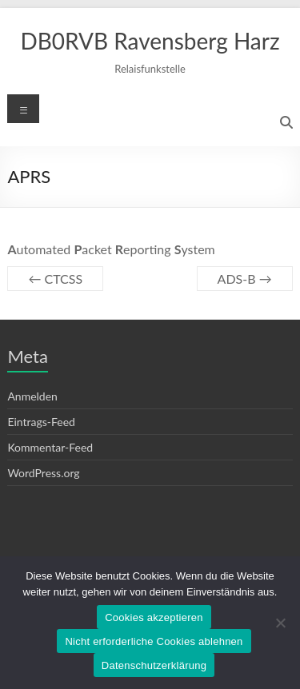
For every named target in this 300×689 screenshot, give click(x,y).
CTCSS (55, 278)
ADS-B (245, 278)
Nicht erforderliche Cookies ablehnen (153, 641)
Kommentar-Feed (50, 447)
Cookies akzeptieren (154, 617)
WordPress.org (43, 473)
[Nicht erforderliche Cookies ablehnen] (280, 623)
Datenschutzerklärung (154, 665)
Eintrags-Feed (41, 421)
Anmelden (32, 396)
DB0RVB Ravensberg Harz (149, 40)
